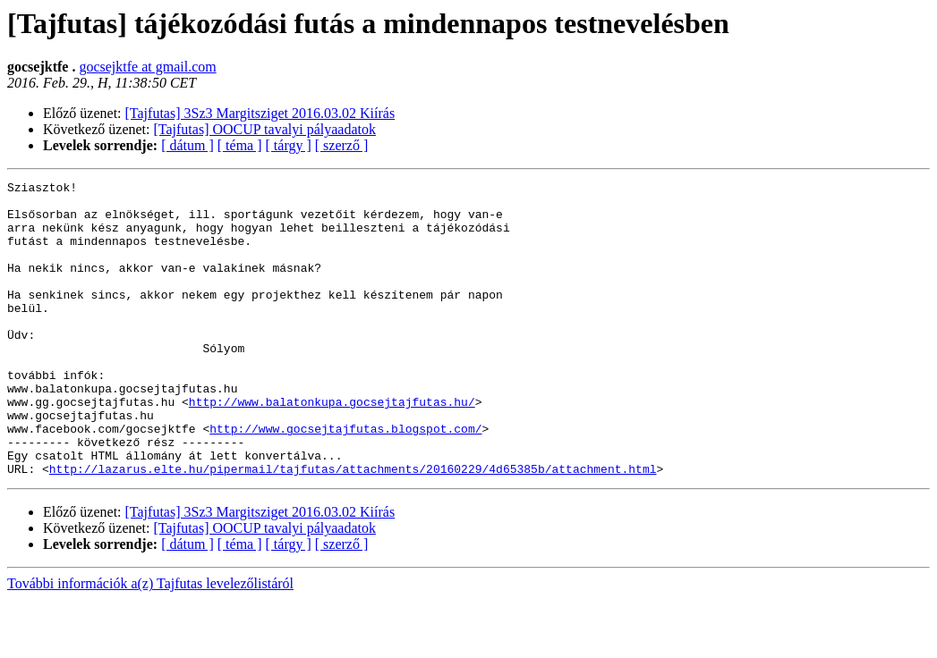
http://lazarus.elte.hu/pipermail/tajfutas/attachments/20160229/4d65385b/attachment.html (353, 527)
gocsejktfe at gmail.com (147, 66)
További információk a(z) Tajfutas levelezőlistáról (150, 642)
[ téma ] (239, 145)
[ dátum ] (187, 145)
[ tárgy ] (288, 145)
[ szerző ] (342, 145)
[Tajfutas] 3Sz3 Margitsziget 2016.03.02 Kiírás (260, 113)
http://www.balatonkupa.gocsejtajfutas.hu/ (332, 447)
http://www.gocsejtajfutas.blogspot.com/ (345, 479)
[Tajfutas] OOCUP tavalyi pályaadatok (265, 129)
